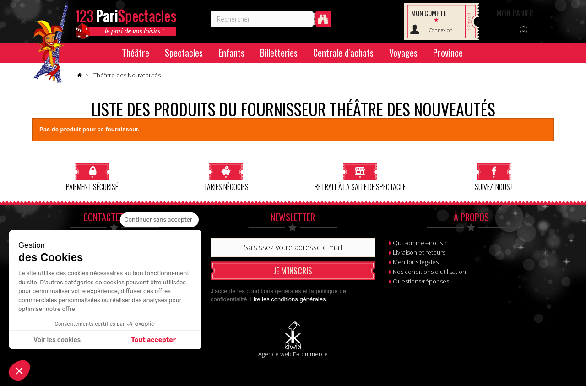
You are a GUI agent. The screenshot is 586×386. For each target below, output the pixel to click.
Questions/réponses (421, 281)
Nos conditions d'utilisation (429, 271)
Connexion (441, 30)
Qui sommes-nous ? (419, 243)
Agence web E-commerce (293, 354)
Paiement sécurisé (92, 177)
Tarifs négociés (226, 177)
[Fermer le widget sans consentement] (159, 219)
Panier (514, 13)
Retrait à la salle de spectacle (360, 177)
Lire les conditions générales (288, 299)
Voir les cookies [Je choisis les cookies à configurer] (57, 340)
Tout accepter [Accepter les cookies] (153, 340)
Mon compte (428, 13)
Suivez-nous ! (494, 177)
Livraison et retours (419, 252)
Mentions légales (416, 262)
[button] (19, 370)
